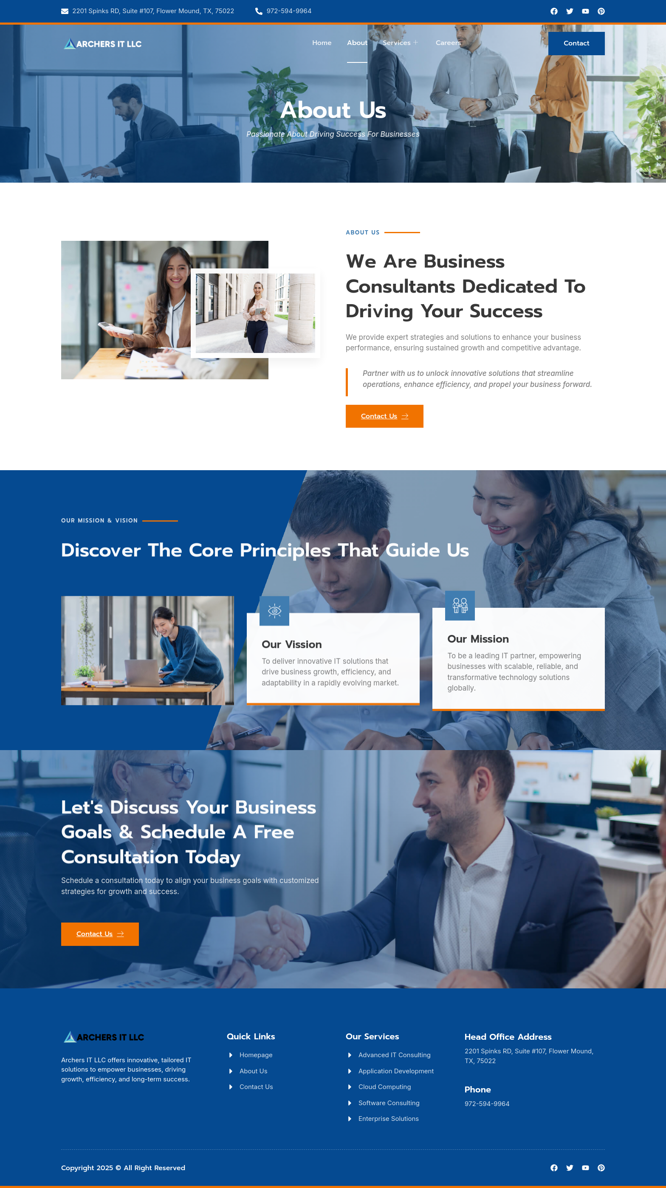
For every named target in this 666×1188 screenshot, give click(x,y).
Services (400, 43)
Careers (448, 43)
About (357, 43)
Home (321, 43)
